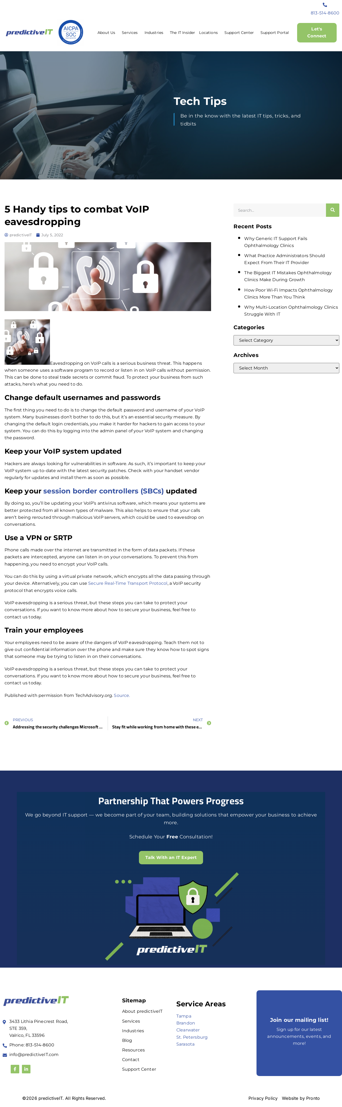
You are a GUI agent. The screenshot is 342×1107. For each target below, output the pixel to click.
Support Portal (275, 32)
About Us (108, 32)
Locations (209, 32)
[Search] (332, 210)
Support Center (240, 32)
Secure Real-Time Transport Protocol (128, 583)
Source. (122, 695)
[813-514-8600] (325, 5)
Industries (155, 32)
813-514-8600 (325, 12)
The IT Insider (182, 32)
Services (131, 32)
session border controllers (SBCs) (103, 491)
